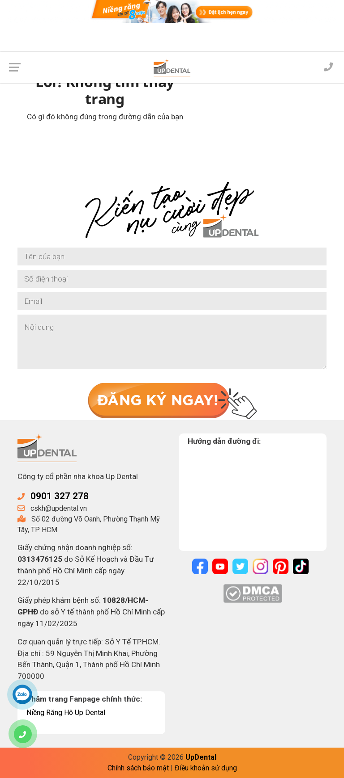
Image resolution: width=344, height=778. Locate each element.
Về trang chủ (105, 140)
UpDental (200, 757)
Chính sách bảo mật (138, 768)
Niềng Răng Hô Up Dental (65, 712)
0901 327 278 (59, 496)
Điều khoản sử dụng (206, 768)
